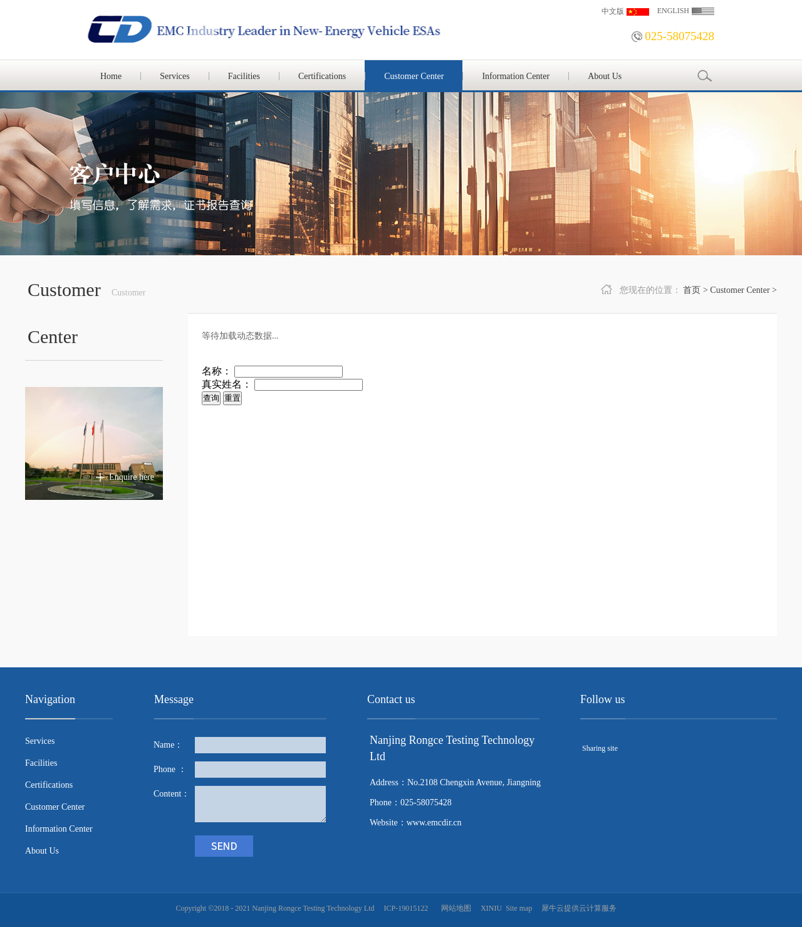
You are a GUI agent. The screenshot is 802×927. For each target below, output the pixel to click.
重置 (232, 398)
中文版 (613, 11)
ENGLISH (673, 10)
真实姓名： (227, 384)
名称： (217, 371)
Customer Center (739, 290)
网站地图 (454, 908)
